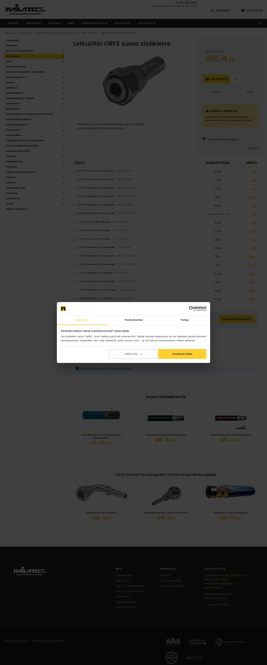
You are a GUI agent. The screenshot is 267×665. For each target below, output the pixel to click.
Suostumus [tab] (82, 319)
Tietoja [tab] (184, 319)
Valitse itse (133, 353)
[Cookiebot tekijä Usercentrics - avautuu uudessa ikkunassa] (191, 308)
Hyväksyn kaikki (182, 353)
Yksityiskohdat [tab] (133, 319)
